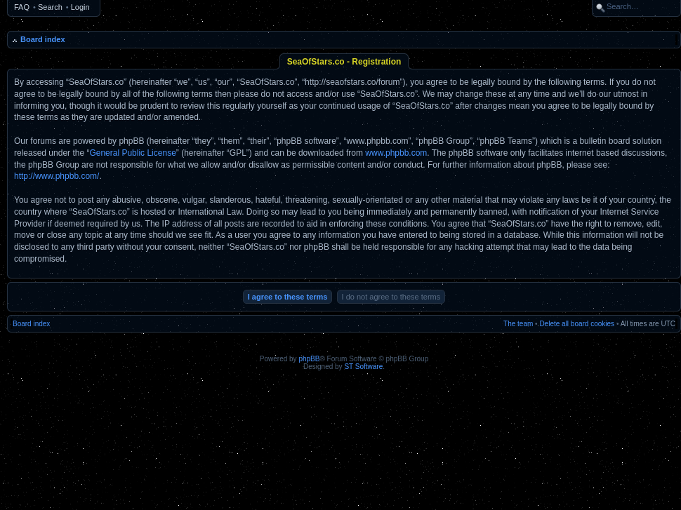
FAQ (21, 7)
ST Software (363, 366)
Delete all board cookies (576, 324)
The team (518, 324)
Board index (42, 39)
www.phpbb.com (396, 153)
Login (80, 7)
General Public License (132, 153)
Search (50, 7)
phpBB (308, 359)
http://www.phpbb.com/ (56, 176)
